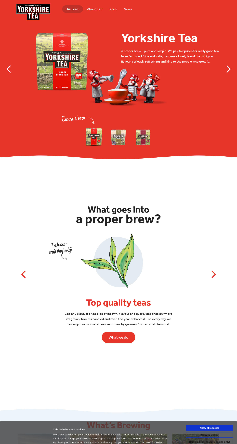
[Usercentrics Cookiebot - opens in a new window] (21, 437)
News (128, 9)
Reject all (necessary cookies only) (209, 419)
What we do (118, 337)
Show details (182, 437)
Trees (113, 9)
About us (93, 9)
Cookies (81, 424)
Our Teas (72, 9)
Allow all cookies (210, 405)
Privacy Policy (63, 424)
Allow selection (209, 412)
